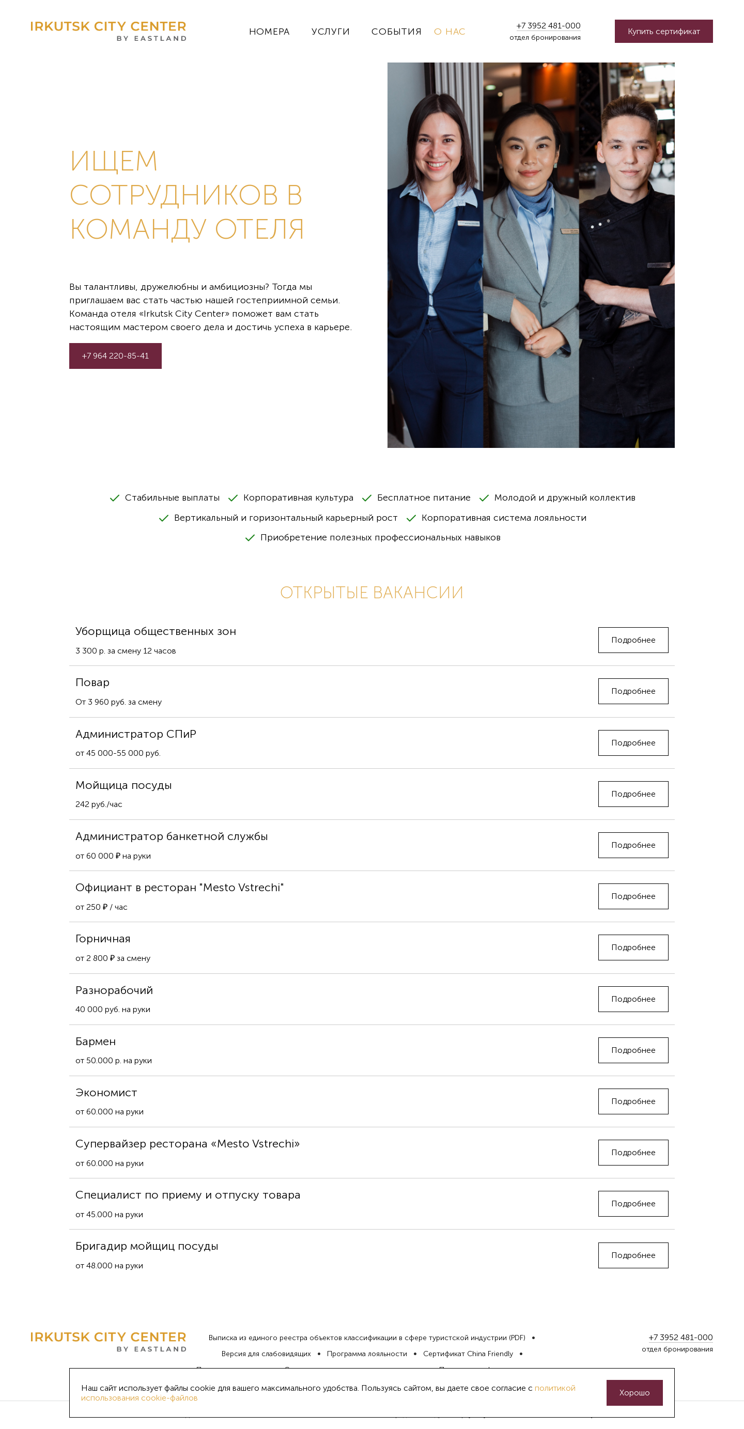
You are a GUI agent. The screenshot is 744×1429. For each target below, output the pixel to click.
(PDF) (517, 1337)
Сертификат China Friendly (468, 1353)
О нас (450, 31)
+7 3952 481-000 (549, 25)
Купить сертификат (664, 31)
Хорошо (634, 1392)
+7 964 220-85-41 (115, 356)
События (396, 31)
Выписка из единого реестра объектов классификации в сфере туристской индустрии (358, 1337)
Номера (269, 31)
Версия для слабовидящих (266, 1353)
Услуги (331, 31)
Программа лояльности (367, 1353)
